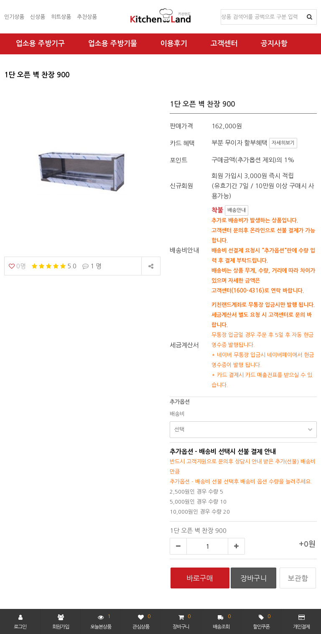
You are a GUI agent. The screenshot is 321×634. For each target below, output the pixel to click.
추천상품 (87, 17)
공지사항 (274, 43)
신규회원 (181, 186)
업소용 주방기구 (40, 43)
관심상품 (141, 620)
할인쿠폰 (261, 620)
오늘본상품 (100, 620)
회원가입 (60, 621)
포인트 (178, 160)
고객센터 (224, 43)
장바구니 (181, 620)
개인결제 (301, 621)
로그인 (20, 621)
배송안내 (236, 210)
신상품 (37, 17)
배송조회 (222, 620)
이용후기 (173, 43)
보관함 (298, 578)
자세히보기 (283, 142)
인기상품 (14, 17)
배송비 (177, 414)
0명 (17, 266)
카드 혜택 (182, 143)
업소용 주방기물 (112, 43)
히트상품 (61, 17)
